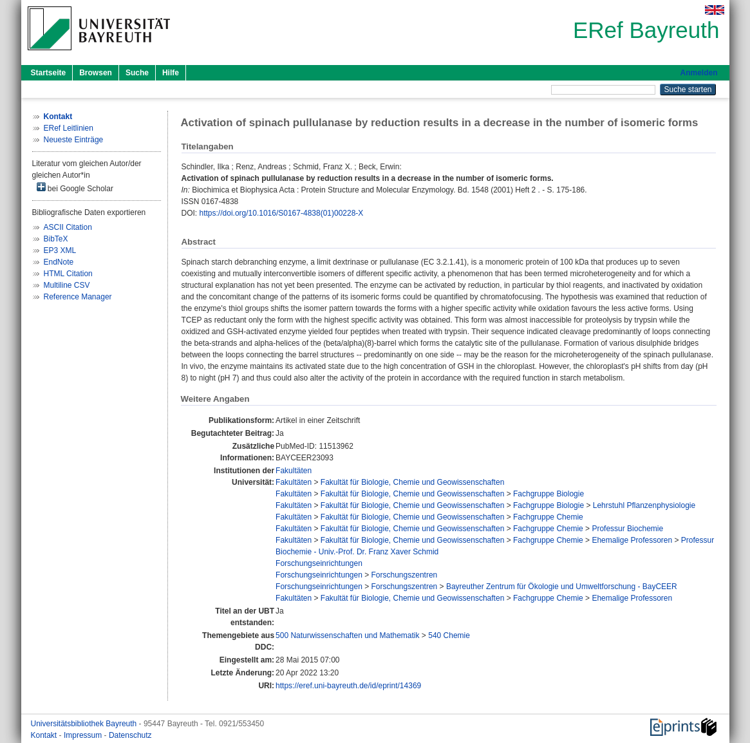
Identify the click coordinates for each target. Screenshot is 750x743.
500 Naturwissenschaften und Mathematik (347, 635)
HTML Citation (68, 273)
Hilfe (170, 72)
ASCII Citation (68, 227)
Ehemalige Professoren (632, 540)
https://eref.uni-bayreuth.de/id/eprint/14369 (348, 685)
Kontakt (45, 735)
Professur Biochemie (627, 528)
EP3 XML (60, 250)
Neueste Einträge (74, 139)
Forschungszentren (404, 574)
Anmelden (698, 72)
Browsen (95, 72)
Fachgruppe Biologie (548, 493)
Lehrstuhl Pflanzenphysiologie (644, 505)
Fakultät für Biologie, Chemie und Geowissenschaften (413, 482)
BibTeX (56, 238)
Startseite (48, 72)
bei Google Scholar (75, 187)
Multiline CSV (67, 285)
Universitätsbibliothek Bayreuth (85, 723)
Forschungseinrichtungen (319, 563)
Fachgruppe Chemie (548, 517)
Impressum (84, 735)
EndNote (59, 262)
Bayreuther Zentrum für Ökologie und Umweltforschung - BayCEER (561, 586)
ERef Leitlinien (68, 128)
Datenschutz (130, 735)
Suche (137, 72)
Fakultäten (294, 470)
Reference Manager (78, 296)
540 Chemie (449, 635)
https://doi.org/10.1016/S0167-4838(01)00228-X (282, 213)
